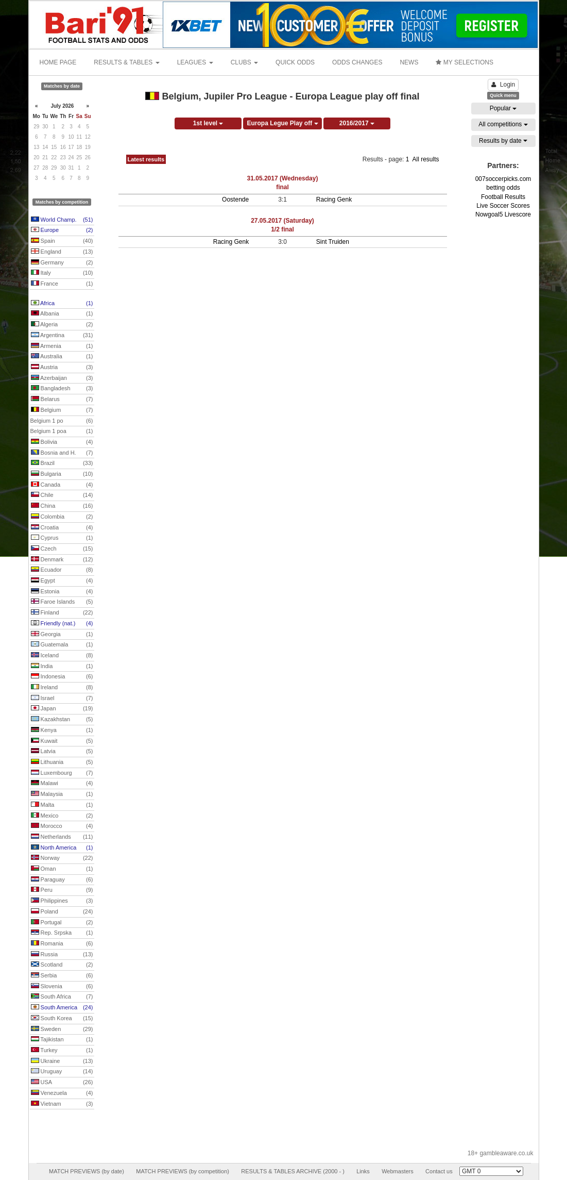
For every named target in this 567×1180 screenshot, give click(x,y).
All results (425, 159)
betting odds (503, 187)
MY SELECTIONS (464, 62)
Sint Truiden (332, 241)
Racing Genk (334, 199)
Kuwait (62, 741)
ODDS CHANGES (357, 62)
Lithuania (62, 762)
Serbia (62, 976)
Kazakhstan (62, 720)
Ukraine (62, 1061)
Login (503, 84)
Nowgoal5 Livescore (503, 214)
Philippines (62, 901)
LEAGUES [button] (195, 62)
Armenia (62, 346)
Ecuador (62, 570)
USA (62, 1082)
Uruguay (62, 1072)
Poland (62, 912)
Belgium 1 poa (61, 431)
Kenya (62, 730)
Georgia (62, 634)
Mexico (62, 816)
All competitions (502, 124)
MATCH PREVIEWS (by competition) (182, 1171)
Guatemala (62, 645)
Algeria (62, 325)
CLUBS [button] (244, 62)
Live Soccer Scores (502, 205)
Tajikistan (62, 1040)
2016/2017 (356, 123)
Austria (62, 367)
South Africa (62, 997)
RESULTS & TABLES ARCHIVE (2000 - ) (293, 1171)
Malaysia (62, 794)
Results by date (503, 140)
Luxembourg (62, 773)
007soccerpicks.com (503, 178)
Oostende (235, 199)
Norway (62, 858)
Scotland (62, 965)
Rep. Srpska (62, 933)
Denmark (62, 560)
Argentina (62, 335)
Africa (62, 304)
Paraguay (62, 880)
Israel (62, 698)
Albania (62, 314)
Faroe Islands (62, 602)
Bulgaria (62, 474)
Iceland (62, 656)
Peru (62, 890)
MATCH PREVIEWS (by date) (86, 1171)
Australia (62, 357)
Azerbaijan (62, 378)
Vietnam (62, 1104)
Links (363, 1171)
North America (62, 848)
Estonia (62, 592)
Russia (62, 955)
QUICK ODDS (295, 62)
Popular (503, 108)
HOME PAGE (58, 62)
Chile (62, 495)
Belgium (62, 410)
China (62, 506)
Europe (62, 230)
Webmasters (398, 1171)
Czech (62, 549)
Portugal (62, 923)
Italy (62, 273)
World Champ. (62, 220)
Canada (62, 485)
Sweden (62, 1029)
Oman (62, 869)
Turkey (62, 1050)
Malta (62, 805)
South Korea (62, 1019)
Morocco (62, 826)
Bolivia (62, 442)
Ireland (62, 688)
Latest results (146, 159)
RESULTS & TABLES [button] (126, 62)
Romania (62, 944)
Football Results (503, 197)
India (62, 666)
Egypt (62, 581)
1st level (208, 123)
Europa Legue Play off (282, 123)
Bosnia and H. (62, 453)
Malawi (62, 783)
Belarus (62, 399)
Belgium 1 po (61, 421)
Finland (62, 613)
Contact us (439, 1171)
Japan (62, 709)
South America (62, 1008)
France (62, 284)
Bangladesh (62, 389)
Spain (62, 241)
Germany (62, 263)
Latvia (62, 751)
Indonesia (62, 677)
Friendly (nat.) (62, 624)
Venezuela (62, 1093)
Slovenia (62, 987)
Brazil (62, 463)
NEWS (409, 62)
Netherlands (62, 837)
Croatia (62, 528)
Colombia (62, 517)
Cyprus (62, 538)
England (62, 252)
